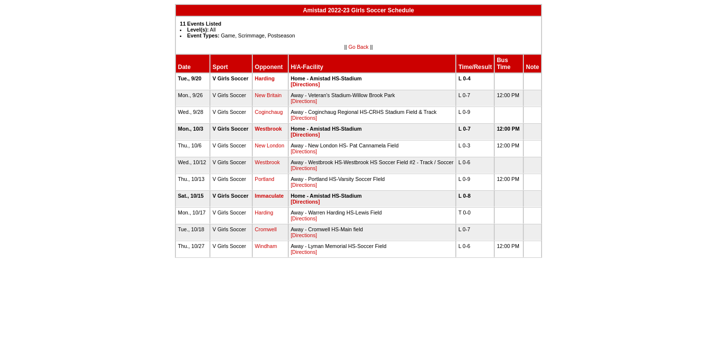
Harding (264, 78)
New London (269, 145)
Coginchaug (269, 112)
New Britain (268, 95)
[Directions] (305, 84)
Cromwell (265, 229)
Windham (266, 246)
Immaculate (269, 196)
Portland (264, 179)
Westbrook (268, 129)
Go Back (358, 47)
